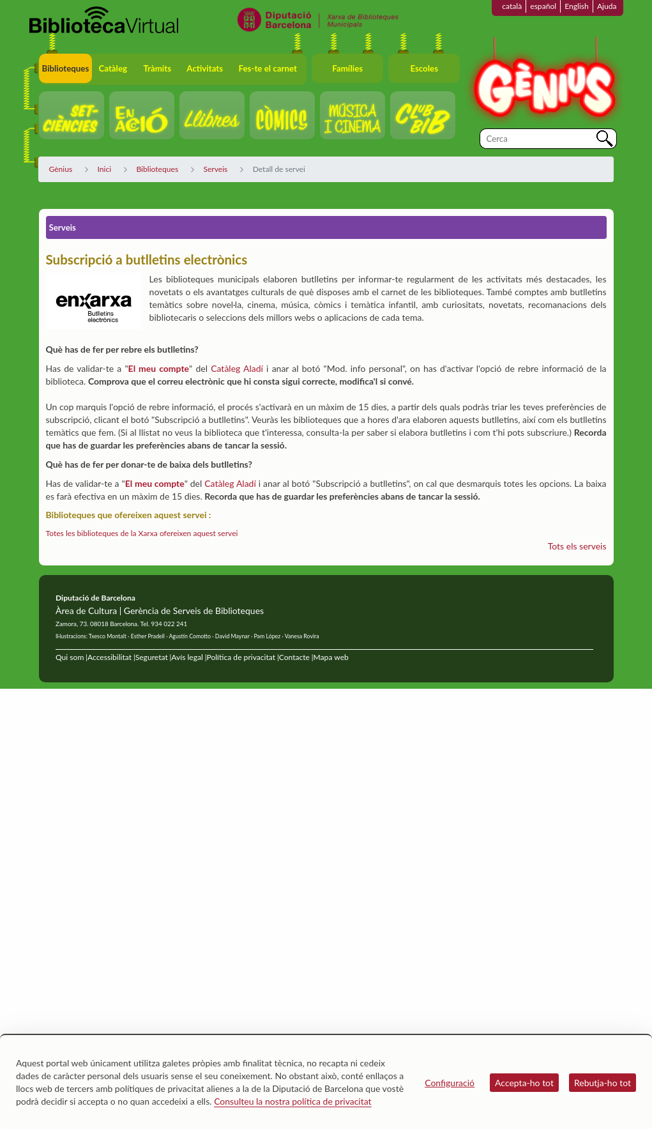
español (543, 6)
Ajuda (607, 6)
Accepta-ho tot (524, 1082)
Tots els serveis (577, 546)
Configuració (449, 1082)
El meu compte (158, 368)
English (577, 6)
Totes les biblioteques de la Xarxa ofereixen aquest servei (142, 533)
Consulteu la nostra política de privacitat (293, 1101)
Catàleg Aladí (237, 368)
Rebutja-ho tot (602, 1082)
